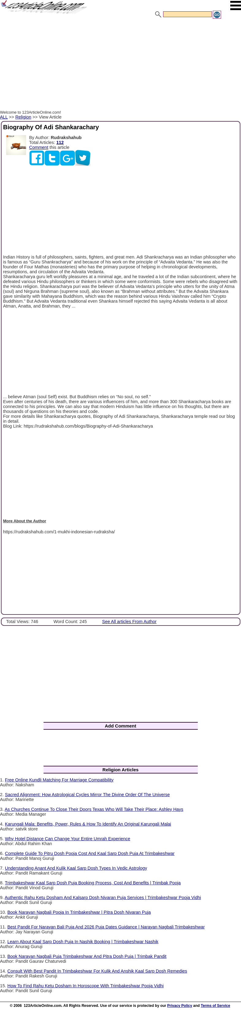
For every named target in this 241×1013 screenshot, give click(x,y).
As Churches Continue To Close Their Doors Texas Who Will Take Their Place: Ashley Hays (94, 809)
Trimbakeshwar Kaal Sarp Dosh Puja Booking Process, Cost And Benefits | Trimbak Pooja (93, 882)
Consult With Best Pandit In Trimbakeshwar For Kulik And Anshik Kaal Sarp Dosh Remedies (97, 971)
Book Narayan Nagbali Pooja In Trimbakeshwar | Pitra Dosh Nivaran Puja (79, 912)
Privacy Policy (179, 1006)
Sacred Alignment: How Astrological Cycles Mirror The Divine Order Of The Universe (87, 794)
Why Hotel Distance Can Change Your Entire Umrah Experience (67, 838)
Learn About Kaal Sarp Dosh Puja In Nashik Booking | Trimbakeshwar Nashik (82, 941)
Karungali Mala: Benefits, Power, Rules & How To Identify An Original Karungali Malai (88, 824)
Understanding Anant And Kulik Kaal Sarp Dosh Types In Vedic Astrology (76, 868)
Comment (38, 147)
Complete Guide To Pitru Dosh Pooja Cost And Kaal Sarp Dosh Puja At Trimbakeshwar (89, 853)
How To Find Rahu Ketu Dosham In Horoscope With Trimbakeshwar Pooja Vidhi (85, 985)
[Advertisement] (120, 65)
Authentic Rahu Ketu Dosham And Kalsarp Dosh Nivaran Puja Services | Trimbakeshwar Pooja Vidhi (103, 897)
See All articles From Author (129, 621)
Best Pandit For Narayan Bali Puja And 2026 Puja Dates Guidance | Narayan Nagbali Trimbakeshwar (106, 926)
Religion (23, 117)
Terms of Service (215, 1006)
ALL (4, 117)
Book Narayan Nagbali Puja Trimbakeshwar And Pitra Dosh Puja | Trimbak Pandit (86, 956)
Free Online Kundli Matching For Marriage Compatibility (59, 779)
